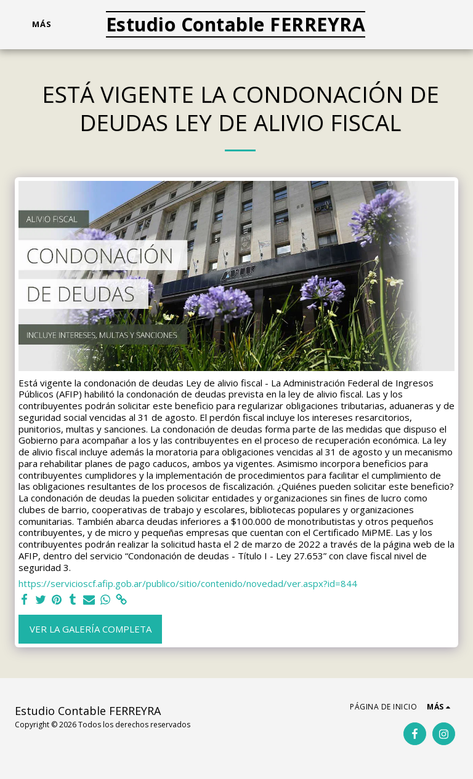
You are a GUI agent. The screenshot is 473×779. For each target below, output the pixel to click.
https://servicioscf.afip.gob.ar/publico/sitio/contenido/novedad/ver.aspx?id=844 (187, 583)
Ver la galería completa (91, 629)
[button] (408, 24)
